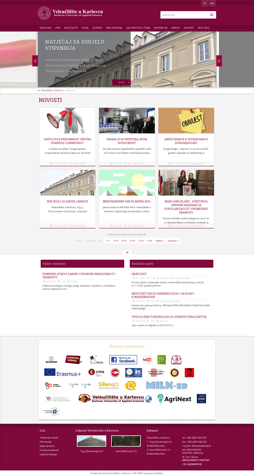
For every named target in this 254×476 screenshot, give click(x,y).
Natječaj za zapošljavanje (67, 201)
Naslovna (45, 27)
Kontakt (189, 27)
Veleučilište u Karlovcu (52, 90)
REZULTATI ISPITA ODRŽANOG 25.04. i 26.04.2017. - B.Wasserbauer (164, 295)
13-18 (115, 240)
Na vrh (127, 252)
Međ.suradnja (114, 27)
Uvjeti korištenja (48, 454)
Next (35, 60)
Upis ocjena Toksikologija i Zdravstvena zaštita (169, 317)
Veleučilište (71, 27)
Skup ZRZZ (203, 27)
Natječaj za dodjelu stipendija (75, 45)
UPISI (57, 27)
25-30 (132, 240)
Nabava (175, 27)
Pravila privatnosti (49, 450)
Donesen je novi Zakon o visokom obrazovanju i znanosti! (79, 275)
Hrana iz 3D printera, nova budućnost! (127, 141)
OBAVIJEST (139, 274)
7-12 (107, 240)
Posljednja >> (173, 240)
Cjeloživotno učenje (138, 27)
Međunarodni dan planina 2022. (127, 201)
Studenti (97, 27)
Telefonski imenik (49, 437)
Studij (85, 27)
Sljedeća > (160, 240)
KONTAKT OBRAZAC (193, 452)
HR (204, 3)
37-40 (149, 240)
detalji (121, 82)
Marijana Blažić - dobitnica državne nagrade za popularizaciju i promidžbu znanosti (186, 207)
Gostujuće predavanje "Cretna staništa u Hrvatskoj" (67, 141)
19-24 (123, 240)
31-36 (141, 240)
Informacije (160, 27)
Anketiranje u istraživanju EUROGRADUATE (186, 141)
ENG (212, 3)
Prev (219, 60)
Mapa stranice (47, 446)
